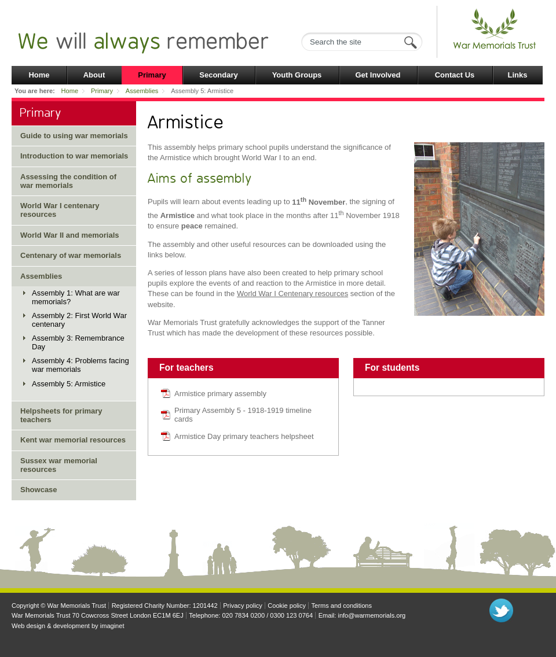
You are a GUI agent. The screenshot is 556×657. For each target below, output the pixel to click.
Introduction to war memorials (74, 156)
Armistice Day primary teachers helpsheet (244, 436)
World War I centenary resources (60, 210)
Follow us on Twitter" (501, 610)
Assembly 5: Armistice (68, 383)
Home (38, 75)
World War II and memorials (69, 235)
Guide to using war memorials (74, 135)
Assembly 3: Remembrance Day (78, 342)
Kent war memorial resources (73, 439)
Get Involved (377, 75)
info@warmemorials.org (371, 615)
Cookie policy (287, 605)
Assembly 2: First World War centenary (79, 319)
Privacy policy (242, 605)
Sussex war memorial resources (58, 465)
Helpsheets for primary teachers (61, 415)
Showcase (38, 489)
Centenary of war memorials (70, 255)
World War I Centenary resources (292, 293)
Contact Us (455, 75)
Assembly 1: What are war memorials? (76, 297)
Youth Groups (297, 75)
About (94, 75)
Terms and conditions (342, 605)
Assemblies (142, 90)
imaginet (112, 625)
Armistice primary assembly (220, 393)
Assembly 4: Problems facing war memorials (80, 365)
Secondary (218, 75)
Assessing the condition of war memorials (68, 181)
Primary (152, 75)
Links (518, 75)
